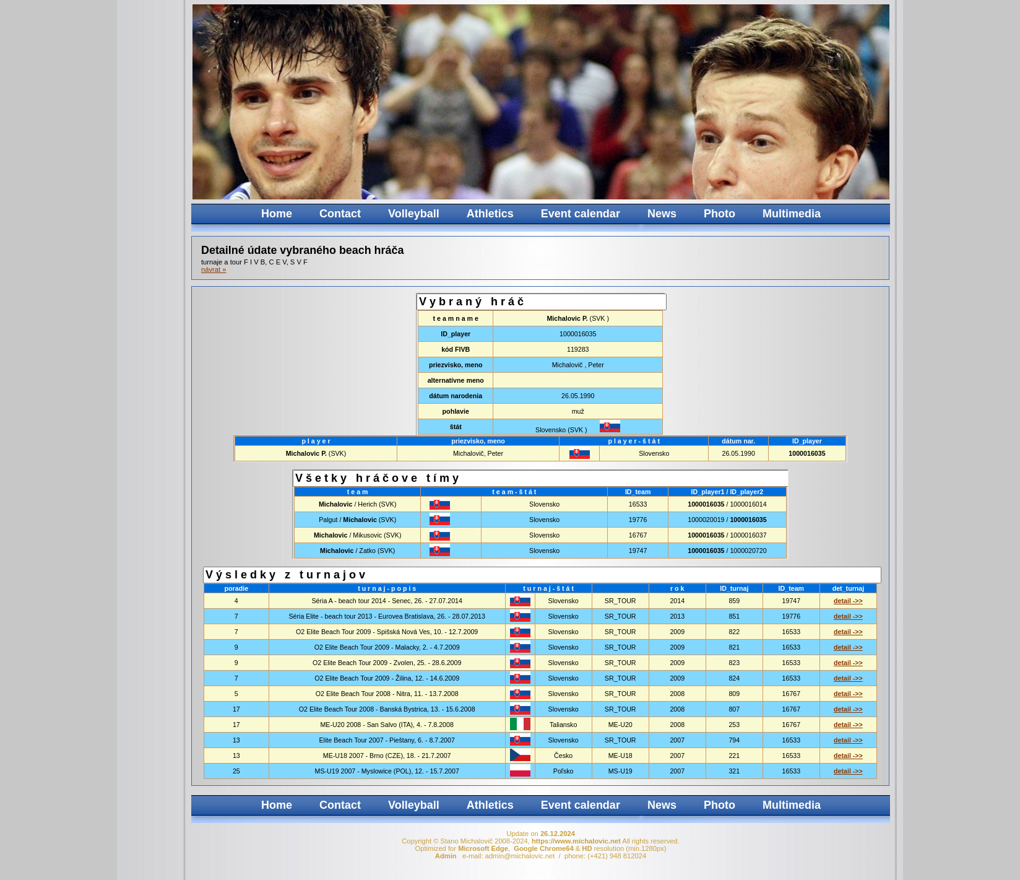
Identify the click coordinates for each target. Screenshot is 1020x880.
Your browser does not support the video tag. (664, 101)
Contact (340, 213)
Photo (719, 213)
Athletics (490, 213)
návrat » (213, 269)
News (661, 213)
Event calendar (580, 213)
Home (276, 213)
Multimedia (792, 213)
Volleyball (413, 213)
